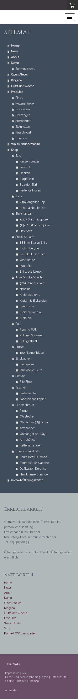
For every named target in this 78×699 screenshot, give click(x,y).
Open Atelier (19, 74)
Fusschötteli (23, 132)
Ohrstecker (22, 109)
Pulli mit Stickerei (31, 335)
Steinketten (22, 126)
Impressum (12, 673)
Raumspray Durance (33, 457)
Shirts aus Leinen (31, 271)
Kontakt (9, 633)
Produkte (17, 92)
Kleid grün (27, 306)
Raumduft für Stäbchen (35, 462)
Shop (14, 150)
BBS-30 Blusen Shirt (33, 242)
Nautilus (25, 289)
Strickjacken (23, 358)
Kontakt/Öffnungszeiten (27, 480)
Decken (25, 173)
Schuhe (20, 376)
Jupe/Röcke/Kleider (29, 277)
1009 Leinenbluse (32, 352)
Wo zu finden (13, 623)
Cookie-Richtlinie (15, 681)
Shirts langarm (25, 213)
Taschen (21, 387)
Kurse (15, 63)
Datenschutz (59, 677)
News (15, 51)
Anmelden (11, 690)
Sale (18, 155)
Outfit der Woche (22, 86)
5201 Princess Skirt (32, 283)
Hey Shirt (26, 231)
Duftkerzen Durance (33, 468)
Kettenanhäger (25, 103)
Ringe (19, 97)
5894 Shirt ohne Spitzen (36, 225)
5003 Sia (25, 265)
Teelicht (25, 167)
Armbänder (23, 121)
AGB (24, 673)
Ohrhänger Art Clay (33, 434)
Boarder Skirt (28, 184)
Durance (21, 138)
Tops (18, 196)
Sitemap (34, 681)
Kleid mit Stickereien (33, 300)
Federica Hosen (30, 190)
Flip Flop (26, 381)
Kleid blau (26, 318)
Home (15, 45)
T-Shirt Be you (29, 248)
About (15, 57)
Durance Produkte (27, 451)
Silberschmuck (25, 405)
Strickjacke (27, 364)
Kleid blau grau (30, 294)
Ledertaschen (29, 393)
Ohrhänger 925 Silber (34, 422)
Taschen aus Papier (33, 399)
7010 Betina (27, 260)
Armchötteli (27, 439)
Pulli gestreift (28, 341)
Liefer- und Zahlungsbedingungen (26, 677)
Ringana (16, 80)
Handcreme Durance (34, 474)
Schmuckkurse (25, 68)
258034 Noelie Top (33, 207)
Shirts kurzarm (25, 236)
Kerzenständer (29, 161)
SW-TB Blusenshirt (32, 254)
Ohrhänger (22, 115)
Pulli (18, 323)
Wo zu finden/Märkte (25, 144)
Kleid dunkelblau (31, 312)
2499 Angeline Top (32, 202)
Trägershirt (27, 178)
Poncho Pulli (28, 329)
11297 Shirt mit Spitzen (35, 219)
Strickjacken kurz (31, 370)
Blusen (20, 347)
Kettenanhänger (30, 445)
